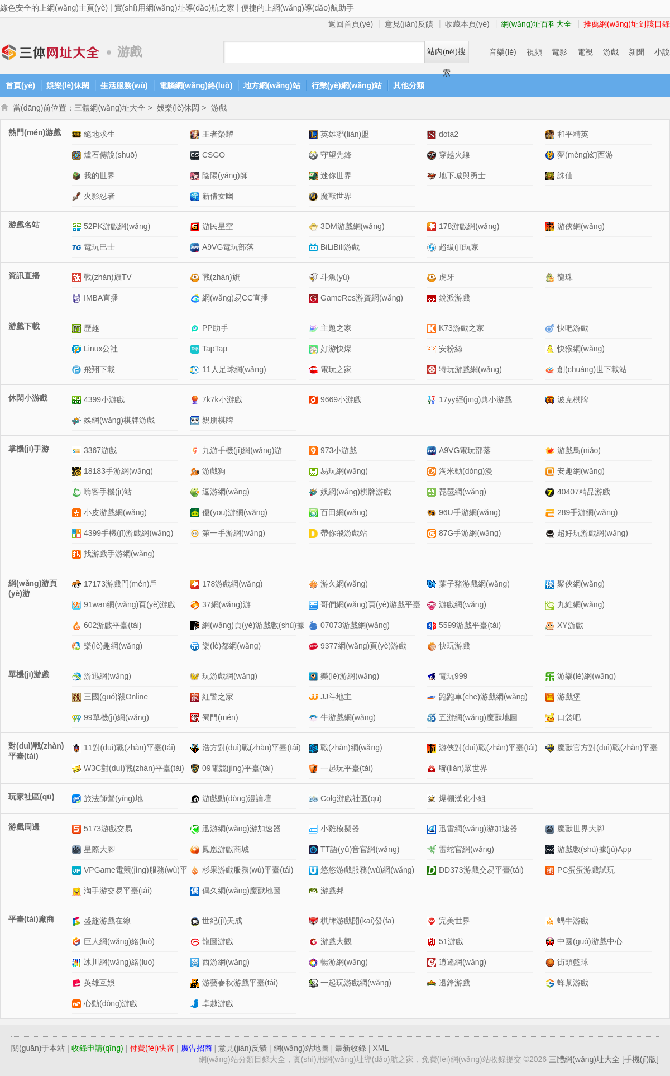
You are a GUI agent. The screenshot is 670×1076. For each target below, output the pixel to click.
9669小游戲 (340, 399)
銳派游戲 (454, 297)
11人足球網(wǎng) (234, 369)
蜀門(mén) (220, 717)
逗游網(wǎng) (226, 491)
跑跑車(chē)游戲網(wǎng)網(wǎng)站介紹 (433, 697)
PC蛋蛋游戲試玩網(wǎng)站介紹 (551, 870)
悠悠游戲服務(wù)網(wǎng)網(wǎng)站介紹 (314, 870)
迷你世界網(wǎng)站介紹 (314, 176)
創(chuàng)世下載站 (592, 369)
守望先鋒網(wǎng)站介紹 (314, 155)
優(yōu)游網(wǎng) (234, 512)
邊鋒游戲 (454, 982)
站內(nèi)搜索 (446, 55)
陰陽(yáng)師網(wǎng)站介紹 (196, 176)
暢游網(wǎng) (344, 962)
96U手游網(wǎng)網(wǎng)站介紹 (433, 513)
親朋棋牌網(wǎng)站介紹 (196, 420)
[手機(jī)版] (640, 1059)
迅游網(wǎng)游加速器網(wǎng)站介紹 (196, 829)
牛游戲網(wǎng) (348, 717)
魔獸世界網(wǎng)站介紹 (314, 196)
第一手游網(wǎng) (233, 533)
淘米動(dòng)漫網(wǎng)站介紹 (433, 471)
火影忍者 (99, 196)
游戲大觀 (336, 941)
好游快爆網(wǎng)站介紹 (314, 349)
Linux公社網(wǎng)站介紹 (78, 349)
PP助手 (215, 327)
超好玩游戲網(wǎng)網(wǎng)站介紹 (551, 533)
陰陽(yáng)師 (225, 175)
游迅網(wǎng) (107, 676)
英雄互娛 (99, 982)
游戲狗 (214, 470)
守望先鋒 (336, 154)
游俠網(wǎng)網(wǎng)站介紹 (551, 227)
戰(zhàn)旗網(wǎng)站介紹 (196, 277)
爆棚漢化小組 (462, 798)
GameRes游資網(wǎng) (361, 297)
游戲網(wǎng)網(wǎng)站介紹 (433, 605)
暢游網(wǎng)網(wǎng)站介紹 (314, 962)
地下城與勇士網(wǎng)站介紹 (433, 176)
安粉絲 (450, 348)
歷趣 (91, 327)
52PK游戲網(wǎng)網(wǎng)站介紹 (78, 227)
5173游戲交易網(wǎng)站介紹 (78, 829)
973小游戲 (338, 450)
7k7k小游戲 (222, 399)
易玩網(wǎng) (344, 470)
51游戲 (451, 941)
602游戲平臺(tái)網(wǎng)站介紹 (78, 625)
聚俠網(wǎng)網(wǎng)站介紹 (551, 584)
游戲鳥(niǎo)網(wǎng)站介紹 (551, 451)
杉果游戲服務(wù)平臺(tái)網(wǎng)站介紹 (196, 870)
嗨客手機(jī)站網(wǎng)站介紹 (78, 492)
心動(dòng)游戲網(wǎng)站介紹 (78, 1004)
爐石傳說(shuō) (110, 154)
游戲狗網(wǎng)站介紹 (196, 471)
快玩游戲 (454, 645)
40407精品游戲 (583, 491)
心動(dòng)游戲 (110, 1003)
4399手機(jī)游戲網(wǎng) (128, 533)
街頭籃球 (572, 962)
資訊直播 (24, 275)
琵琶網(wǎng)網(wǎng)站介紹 (433, 492)
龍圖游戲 (217, 941)
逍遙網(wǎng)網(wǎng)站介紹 (433, 962)
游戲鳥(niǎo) (579, 450)
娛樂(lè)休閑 (67, 85)
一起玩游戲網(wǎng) (355, 982)
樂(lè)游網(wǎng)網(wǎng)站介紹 (314, 676)
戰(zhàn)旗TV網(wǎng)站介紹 (78, 277)
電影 (559, 51)
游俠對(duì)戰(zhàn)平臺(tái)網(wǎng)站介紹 (433, 748)
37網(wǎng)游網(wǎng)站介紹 (196, 605)
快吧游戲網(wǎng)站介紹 (551, 328)
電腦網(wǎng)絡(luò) (196, 85)
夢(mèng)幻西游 (585, 154)
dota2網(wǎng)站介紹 (433, 134)
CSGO (213, 154)
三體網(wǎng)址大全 (50, 52)
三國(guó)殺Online (116, 696)
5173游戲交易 (108, 828)
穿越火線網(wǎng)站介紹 (433, 155)
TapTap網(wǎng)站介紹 (196, 349)
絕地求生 (99, 134)
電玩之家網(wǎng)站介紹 (314, 370)
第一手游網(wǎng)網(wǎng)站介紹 (196, 533)
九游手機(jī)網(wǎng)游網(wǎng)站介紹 (196, 451)
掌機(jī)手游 (28, 448)
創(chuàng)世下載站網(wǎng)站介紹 (551, 370)
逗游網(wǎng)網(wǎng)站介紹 (196, 492)
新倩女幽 (217, 196)
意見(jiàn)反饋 (409, 24)
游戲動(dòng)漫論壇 (236, 798)
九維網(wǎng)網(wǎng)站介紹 (551, 605)
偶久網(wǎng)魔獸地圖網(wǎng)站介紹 (196, 891)
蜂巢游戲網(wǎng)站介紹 (551, 983)
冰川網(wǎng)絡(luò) (119, 962)
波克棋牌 (572, 399)
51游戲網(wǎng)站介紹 (433, 942)
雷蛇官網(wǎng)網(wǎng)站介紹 (433, 849)
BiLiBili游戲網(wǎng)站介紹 (314, 247)
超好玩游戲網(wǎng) (592, 533)
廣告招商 (196, 1048)
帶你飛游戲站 (343, 533)
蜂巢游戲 (572, 982)
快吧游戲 (572, 327)
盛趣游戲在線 (107, 920)
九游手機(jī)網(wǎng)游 (242, 450)
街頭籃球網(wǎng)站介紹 (551, 962)
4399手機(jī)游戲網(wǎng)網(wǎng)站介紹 (78, 533)
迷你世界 (336, 175)
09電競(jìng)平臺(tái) (238, 768)
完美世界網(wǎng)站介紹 (433, 921)
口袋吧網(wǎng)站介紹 (551, 718)
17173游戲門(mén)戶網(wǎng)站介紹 (78, 584)
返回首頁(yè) (350, 24)
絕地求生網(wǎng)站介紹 (78, 134)
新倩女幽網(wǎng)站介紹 (196, 196)
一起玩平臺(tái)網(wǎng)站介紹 (314, 768)
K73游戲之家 (461, 327)
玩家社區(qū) (31, 796)
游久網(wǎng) (344, 583)
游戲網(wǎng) (462, 604)
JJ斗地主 (336, 696)
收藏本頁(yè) (467, 24)
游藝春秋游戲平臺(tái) (240, 982)
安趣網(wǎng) (581, 470)
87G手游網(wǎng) (470, 533)
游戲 (611, 51)
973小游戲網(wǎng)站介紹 (314, 451)
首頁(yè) (20, 85)
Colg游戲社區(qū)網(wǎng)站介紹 (314, 799)
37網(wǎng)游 (226, 604)
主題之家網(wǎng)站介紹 (314, 328)
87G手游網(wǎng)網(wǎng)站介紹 (433, 533)
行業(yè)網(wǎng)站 (347, 85)
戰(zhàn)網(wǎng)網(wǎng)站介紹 (314, 748)
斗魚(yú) (335, 277)
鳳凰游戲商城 (225, 849)
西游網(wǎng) (226, 962)
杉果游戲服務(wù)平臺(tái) (247, 869)
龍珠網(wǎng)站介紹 (551, 277)
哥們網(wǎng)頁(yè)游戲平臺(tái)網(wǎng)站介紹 (314, 605)
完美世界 (454, 920)
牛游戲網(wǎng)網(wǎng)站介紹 (314, 718)
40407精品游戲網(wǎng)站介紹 (551, 492)
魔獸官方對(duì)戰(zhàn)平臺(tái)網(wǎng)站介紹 (551, 748)
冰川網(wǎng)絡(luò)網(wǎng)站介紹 (78, 962)
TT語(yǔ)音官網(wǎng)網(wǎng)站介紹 (314, 849)
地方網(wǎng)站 (271, 85)
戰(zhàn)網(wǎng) (351, 747)
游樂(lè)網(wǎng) (586, 676)
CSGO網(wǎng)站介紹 (196, 155)
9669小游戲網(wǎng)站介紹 (314, 400)
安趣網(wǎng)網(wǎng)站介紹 (551, 471)
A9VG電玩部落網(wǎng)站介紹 (196, 247)
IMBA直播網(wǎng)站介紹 (78, 298)
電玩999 (453, 676)
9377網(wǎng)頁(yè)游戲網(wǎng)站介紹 (314, 646)
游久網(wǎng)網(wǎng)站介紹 (314, 584)
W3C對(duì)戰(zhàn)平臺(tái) (134, 768)
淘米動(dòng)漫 (465, 470)
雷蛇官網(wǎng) (466, 849)
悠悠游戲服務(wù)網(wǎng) (367, 869)
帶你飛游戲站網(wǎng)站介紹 (314, 533)
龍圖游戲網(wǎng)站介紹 (196, 942)
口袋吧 (569, 717)
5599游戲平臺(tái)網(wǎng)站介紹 (433, 625)
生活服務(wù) (124, 85)
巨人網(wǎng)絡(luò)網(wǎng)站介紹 (78, 942)
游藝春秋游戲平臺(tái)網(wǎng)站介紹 (196, 983)
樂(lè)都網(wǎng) (231, 645)
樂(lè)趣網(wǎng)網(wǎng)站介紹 (78, 646)
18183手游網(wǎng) (118, 470)
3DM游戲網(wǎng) (352, 226)
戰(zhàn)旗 (221, 277)
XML (380, 1048)
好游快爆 (336, 348)
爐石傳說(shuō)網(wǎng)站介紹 (78, 155)
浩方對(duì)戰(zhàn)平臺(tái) (251, 747)
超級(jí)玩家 (459, 246)
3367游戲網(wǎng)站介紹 (78, 451)
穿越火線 (454, 154)
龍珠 (565, 277)
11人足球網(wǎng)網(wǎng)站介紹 (196, 370)
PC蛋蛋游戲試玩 (586, 869)
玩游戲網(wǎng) (229, 676)
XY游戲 (570, 625)
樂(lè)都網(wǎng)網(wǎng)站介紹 (196, 646)
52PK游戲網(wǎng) (117, 226)
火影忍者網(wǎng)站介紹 (78, 196)
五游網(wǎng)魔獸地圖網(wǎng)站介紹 (433, 718)
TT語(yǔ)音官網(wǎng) (359, 849)
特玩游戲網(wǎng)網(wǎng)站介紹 (433, 370)
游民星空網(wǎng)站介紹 (196, 227)
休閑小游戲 (27, 397)
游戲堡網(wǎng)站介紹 (551, 697)
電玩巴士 (99, 246)
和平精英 (572, 134)
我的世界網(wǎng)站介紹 (78, 176)
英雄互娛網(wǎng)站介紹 (78, 983)
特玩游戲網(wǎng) (470, 369)
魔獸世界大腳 (580, 828)
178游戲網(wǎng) (469, 226)
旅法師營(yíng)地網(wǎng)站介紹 (78, 799)
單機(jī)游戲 (28, 674)
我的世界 (99, 175)
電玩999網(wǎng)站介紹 (433, 676)
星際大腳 (99, 849)
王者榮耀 (217, 134)
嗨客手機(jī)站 (108, 491)
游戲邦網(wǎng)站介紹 (314, 891)
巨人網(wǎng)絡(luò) (119, 941)
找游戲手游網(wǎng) (119, 553)
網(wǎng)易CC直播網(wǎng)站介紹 (196, 298)
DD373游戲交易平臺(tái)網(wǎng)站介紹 (433, 870)
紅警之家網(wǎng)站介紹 (196, 697)
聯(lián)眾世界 (463, 768)
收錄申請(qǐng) (97, 1048)
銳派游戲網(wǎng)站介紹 (433, 298)
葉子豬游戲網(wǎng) (474, 583)
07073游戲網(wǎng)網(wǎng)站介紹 (314, 625)
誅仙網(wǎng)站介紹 (551, 176)
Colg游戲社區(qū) (351, 798)
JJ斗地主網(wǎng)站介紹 (314, 697)
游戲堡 (569, 696)
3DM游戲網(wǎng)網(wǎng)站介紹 (314, 227)
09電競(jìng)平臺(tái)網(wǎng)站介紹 (196, 768)
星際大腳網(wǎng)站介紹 (78, 849)
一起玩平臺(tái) (346, 768)
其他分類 (408, 85)
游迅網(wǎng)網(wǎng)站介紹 (78, 676)
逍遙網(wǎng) (462, 962)
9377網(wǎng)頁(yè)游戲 (363, 645)
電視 (585, 51)
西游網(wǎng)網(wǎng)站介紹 (196, 962)
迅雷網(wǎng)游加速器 (478, 828)
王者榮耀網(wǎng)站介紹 (196, 134)
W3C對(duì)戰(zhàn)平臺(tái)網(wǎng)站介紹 (78, 768)
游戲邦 (332, 890)
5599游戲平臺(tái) (470, 625)
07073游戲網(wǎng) (355, 625)
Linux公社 (101, 348)
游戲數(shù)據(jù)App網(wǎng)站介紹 (551, 849)
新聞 (636, 51)
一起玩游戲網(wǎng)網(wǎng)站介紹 (314, 983)
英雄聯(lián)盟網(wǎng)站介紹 (314, 134)
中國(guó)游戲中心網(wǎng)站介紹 (551, 942)
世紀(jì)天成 (222, 920)
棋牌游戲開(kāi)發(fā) (357, 920)
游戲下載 (24, 326)
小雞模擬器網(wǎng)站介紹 (314, 829)
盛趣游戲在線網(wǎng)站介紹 (78, 921)
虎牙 (446, 277)
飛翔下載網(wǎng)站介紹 (78, 370)
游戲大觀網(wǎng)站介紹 (314, 942)
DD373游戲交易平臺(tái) (481, 869)
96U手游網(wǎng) (470, 512)
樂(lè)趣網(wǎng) (113, 645)
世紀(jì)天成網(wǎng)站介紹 (196, 921)
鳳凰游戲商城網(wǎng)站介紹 (196, 849)
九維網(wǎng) (581, 604)
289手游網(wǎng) (587, 512)
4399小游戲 (104, 399)
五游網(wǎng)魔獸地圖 (478, 717)
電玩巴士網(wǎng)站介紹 (78, 247)
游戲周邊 (24, 826)
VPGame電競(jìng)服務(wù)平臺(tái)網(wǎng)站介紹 (78, 870)
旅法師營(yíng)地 (113, 798)
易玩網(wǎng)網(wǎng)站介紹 (314, 471)
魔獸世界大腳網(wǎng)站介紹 (551, 829)
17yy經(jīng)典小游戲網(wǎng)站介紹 (433, 400)
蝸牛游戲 (572, 920)
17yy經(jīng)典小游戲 (475, 399)
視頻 (534, 51)
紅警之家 (217, 696)
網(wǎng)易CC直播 (235, 297)
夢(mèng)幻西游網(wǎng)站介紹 (551, 155)
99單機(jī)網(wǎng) (116, 717)
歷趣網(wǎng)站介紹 (78, 328)
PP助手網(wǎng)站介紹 (196, 328)
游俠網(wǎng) (581, 226)
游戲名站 (24, 224)
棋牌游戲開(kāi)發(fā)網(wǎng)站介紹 (314, 921)
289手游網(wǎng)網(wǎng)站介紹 (551, 513)
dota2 (448, 134)
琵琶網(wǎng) (462, 491)
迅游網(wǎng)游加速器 (241, 828)
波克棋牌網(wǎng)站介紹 (551, 400)
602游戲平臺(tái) (112, 625)
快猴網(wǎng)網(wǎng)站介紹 (551, 349)
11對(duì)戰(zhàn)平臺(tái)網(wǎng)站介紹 (78, 748)
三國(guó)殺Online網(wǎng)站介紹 (78, 697)
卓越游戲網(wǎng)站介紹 (196, 1004)
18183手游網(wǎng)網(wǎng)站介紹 (78, 471)
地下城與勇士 (462, 175)
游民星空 (217, 226)
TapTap (214, 348)
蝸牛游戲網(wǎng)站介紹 (551, 921)
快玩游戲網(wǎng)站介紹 (433, 646)
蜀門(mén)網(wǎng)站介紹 (196, 718)
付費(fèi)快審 (152, 1048)
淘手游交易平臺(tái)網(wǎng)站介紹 (78, 891)
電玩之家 (336, 369)
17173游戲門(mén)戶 (120, 583)
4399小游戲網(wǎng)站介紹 (78, 400)
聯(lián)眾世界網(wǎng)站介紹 (433, 768)
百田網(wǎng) (344, 512)
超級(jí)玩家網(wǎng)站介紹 (433, 247)
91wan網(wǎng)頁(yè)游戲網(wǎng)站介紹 (78, 605)
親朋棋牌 (217, 420)
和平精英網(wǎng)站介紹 (551, 134)
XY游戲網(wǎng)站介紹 (551, 625)
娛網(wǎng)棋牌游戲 (119, 420)
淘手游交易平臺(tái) (118, 890)
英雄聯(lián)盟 (344, 134)
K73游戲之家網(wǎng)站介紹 (433, 328)
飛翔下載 (99, 369)
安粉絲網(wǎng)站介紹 (433, 349)
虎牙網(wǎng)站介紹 (433, 277)
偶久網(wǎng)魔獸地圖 (241, 890)
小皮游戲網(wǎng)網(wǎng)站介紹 (78, 513)
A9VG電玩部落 (228, 246)
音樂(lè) (502, 51)
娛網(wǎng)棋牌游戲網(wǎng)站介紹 (78, 420)
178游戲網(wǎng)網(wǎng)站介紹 (433, 227)
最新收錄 (350, 1048)
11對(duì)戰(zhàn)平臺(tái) (129, 747)
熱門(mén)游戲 (34, 132)
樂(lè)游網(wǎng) (349, 676)
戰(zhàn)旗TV (108, 277)
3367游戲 (100, 450)
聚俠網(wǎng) (581, 583)
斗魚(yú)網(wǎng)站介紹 (314, 277)
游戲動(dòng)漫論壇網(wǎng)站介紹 (196, 799)
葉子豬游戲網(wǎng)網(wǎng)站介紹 (433, 584)
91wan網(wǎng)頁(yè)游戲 (129, 604)
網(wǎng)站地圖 (301, 1048)
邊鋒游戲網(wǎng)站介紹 (433, 983)
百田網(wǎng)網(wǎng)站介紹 (314, 513)
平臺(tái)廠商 (31, 919)
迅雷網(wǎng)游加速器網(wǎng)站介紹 (433, 829)
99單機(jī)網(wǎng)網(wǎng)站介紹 (78, 718)
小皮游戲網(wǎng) (115, 512)
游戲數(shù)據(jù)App (594, 849)
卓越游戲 (217, 1003)
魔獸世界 (336, 196)
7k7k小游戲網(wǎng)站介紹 (196, 400)
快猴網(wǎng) (581, 348)
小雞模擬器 (340, 828)
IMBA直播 (101, 297)
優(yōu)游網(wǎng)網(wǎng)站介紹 (196, 513)
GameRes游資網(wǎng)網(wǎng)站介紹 (314, 298)
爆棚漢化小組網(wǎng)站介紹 (433, 799)
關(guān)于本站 (38, 1048)
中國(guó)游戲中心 (590, 941)
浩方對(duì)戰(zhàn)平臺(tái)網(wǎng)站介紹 (196, 748)
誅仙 (565, 175)
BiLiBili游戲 (340, 246)
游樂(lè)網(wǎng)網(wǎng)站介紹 (551, 676)
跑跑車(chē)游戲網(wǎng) (483, 696)
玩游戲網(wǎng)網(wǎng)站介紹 (196, 676)
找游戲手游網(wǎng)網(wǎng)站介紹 (78, 554)
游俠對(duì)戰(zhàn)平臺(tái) (488, 747)
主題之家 (336, 327)
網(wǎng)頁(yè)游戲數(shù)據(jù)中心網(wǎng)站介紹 (196, 625)
